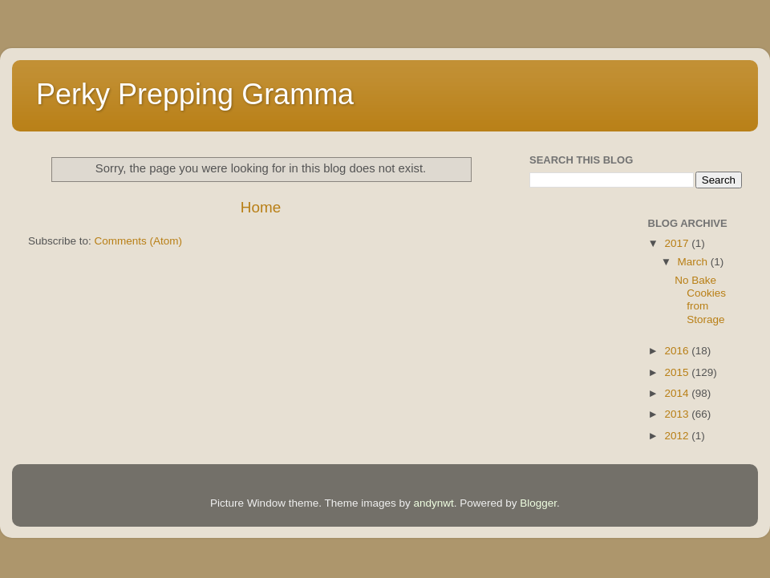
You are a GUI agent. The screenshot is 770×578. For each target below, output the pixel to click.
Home (261, 207)
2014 (677, 393)
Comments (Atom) (139, 241)
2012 (677, 436)
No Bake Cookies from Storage (700, 299)
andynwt (433, 503)
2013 (677, 414)
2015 (677, 372)
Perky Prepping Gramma (195, 94)
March (694, 262)
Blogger (538, 503)
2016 (677, 351)
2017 (677, 243)
